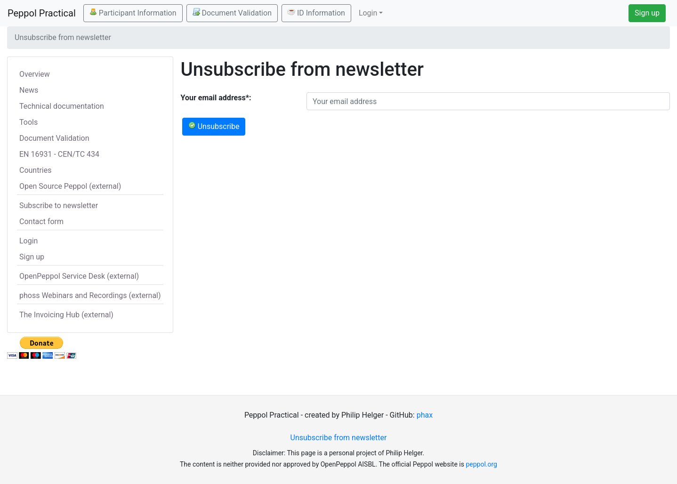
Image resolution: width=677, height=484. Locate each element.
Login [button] (368, 12)
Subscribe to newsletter (58, 205)
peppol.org (481, 464)
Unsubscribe (214, 126)
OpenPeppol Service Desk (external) (79, 276)
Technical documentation (61, 106)
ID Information (316, 12)
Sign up (647, 12)
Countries (35, 170)
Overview (34, 74)
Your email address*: (216, 97)
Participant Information (133, 12)
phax (425, 415)
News (28, 90)
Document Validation (232, 12)
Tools (28, 122)
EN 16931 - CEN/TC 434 (59, 154)
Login (28, 240)
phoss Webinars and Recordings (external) (90, 295)
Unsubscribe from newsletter (338, 437)
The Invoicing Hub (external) (66, 314)
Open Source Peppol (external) (70, 186)
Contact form (41, 221)
